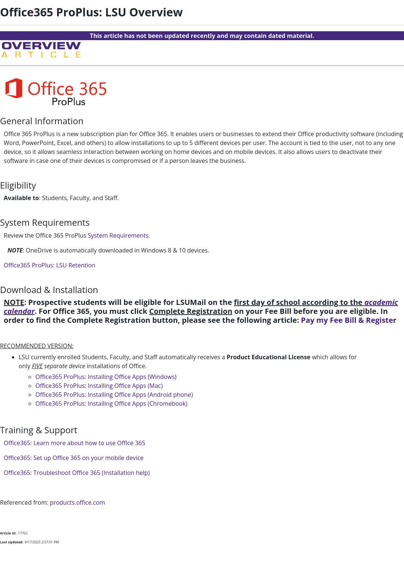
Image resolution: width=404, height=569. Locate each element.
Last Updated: (11, 542)
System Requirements (118, 235)
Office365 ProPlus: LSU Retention (49, 265)
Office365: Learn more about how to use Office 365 (74, 443)
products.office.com (77, 502)
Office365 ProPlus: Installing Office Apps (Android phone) (114, 394)
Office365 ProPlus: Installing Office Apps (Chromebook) (111, 403)
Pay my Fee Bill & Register (348, 320)
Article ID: (8, 533)
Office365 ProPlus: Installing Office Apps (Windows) (105, 377)
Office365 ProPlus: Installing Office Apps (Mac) (99, 386)
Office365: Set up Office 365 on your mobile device (73, 458)
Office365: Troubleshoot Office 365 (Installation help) (77, 473)
